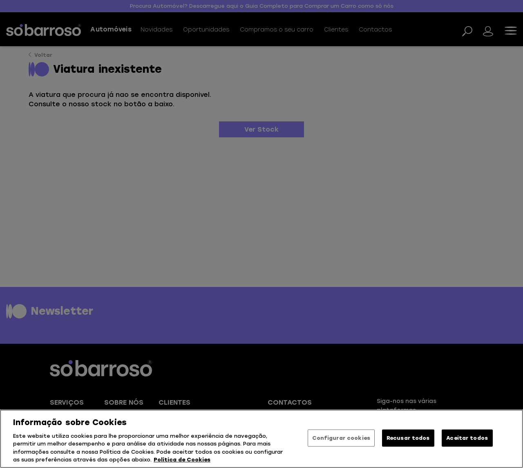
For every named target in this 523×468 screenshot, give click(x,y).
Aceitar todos (467, 438)
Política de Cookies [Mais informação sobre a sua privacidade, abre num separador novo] (182, 460)
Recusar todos (408, 438)
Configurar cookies (341, 438)
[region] (261, 439)
